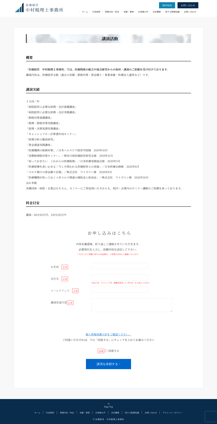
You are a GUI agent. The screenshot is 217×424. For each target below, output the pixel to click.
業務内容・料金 (112, 11)
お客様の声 (143, 11)
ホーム (85, 11)
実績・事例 (129, 11)
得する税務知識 (172, 11)
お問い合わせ (188, 5)
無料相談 (167, 5)
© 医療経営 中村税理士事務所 (108, 419)
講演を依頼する (107, 364)
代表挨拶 (96, 11)
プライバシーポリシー (172, 412)
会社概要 (157, 11)
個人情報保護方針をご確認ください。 (108, 334)
